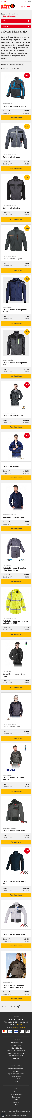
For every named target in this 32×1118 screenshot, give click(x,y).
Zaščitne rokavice (16, 1043)
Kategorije (16, 26)
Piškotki (16, 1081)
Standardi (16, 1071)
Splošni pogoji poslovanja (16, 1074)
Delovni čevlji (16, 1045)
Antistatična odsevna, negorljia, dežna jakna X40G (15, 622)
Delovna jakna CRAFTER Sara (14, 106)
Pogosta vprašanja (16, 1094)
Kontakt (16, 1105)
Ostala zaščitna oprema (16, 1050)
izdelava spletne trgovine (12, 1115)
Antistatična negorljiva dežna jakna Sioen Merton (14, 569)
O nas (16, 1092)
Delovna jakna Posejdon (12, 259)
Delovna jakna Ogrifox (11, 466)
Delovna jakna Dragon (11, 157)
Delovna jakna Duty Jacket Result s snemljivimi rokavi (13, 986)
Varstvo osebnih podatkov (16, 1068)
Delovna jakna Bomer (11, 727)
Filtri (16, 21)
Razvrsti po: (4, 65)
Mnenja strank (16, 1079)
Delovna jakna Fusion (11, 208)
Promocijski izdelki (16, 1056)
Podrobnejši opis (16, 118)
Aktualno (16, 1102)
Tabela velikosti (16, 1076)
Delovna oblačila (12, 14)
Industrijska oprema (16, 1053)
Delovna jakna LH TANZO (13, 415)
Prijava (28, 1)
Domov (3, 14)
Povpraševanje (16, 581)
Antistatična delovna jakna (13, 517)
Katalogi (16, 1058)
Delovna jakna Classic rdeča (14, 831)
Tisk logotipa (16, 1097)
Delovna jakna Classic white (14, 934)
